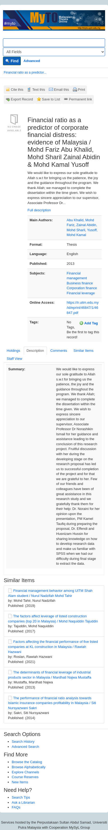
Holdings (13, 351)
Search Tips (21, 797)
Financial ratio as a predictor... (25, 72)
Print (81, 90)
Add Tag (88, 323)
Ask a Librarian (23, 802)
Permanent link (80, 99)
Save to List (51, 99)
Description (35, 351)
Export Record (22, 99)
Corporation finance (82, 288)
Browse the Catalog (27, 762)
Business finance (80, 283)
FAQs (16, 807)
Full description (39, 210)
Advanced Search (25, 747)
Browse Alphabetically (28, 767)
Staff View (14, 359)
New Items (20, 782)
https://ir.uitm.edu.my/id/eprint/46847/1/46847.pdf (83, 307)
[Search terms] (54, 42)
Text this (38, 90)
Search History (23, 742)
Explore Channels (25, 772)
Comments (58, 351)
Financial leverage (81, 293)
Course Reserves (25, 777)
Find (11, 61)
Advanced (31, 61)
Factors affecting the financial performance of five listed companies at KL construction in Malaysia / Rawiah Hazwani (53, 647)
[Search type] (54, 52)
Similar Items (83, 351)
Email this (61, 90)
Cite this (17, 90)
